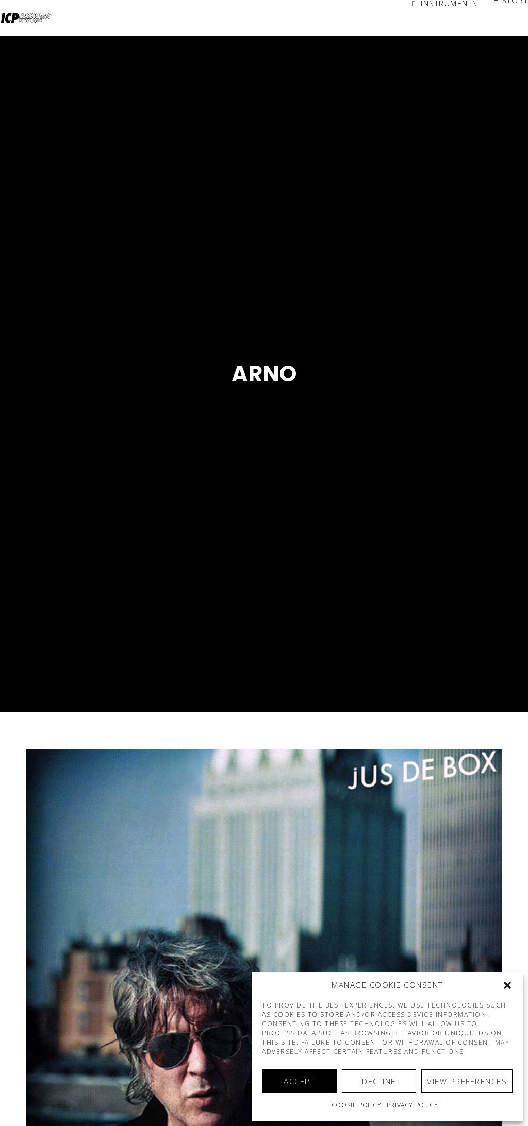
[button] (507, 985)
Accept (299, 1081)
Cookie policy (357, 1105)
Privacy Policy (412, 1105)
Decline (379, 1081)
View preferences (467, 1081)
